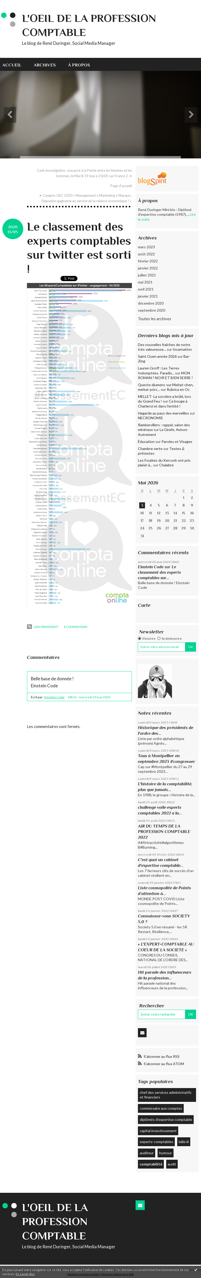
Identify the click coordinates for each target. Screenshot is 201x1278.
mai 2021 (145, 282)
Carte (144, 605)
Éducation (146, 441)
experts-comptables (156, 1141)
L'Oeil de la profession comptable (55, 1221)
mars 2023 (146, 247)
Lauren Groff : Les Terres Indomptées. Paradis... (158, 370)
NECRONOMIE (150, 418)
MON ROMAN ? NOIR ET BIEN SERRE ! (165, 375)
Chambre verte (150, 448)
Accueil (11, 65)
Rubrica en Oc (178, 389)
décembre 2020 (151, 303)
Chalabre (166, 465)
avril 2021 (146, 289)
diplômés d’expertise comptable (166, 1119)
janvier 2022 (148, 268)
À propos (79, 65)
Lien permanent (42, 626)
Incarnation (182, 349)
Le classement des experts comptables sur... (159, 572)
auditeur (147, 1153)
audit (172, 1164)
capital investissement (158, 1130)
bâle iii (184, 1141)
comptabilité (151, 1164)
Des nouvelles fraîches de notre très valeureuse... (164, 346)
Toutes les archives (154, 318)
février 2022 (148, 261)
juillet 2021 (147, 275)
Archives (45, 65)
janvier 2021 (148, 296)
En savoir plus (25, 1274)
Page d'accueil (121, 186)
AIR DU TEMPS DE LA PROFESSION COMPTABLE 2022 (164, 832)
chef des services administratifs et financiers (166, 1094)
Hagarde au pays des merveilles (163, 413)
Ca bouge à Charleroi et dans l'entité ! (162, 403)
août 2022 (146, 254)
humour (165, 1153)
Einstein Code (54, 697)
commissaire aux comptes (161, 1108)
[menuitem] (14, 64)
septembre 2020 (151, 310)
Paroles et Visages (176, 441)
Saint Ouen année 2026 (157, 356)
